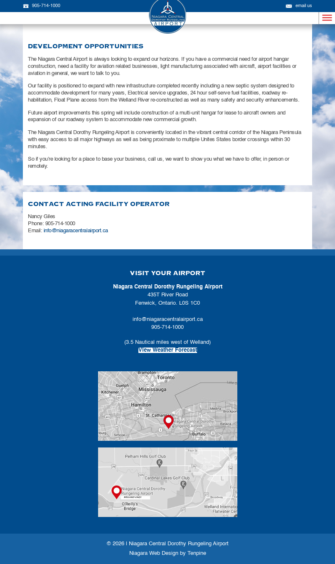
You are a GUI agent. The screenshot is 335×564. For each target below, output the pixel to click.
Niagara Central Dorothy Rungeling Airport (179, 544)
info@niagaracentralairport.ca (76, 231)
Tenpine (196, 553)
